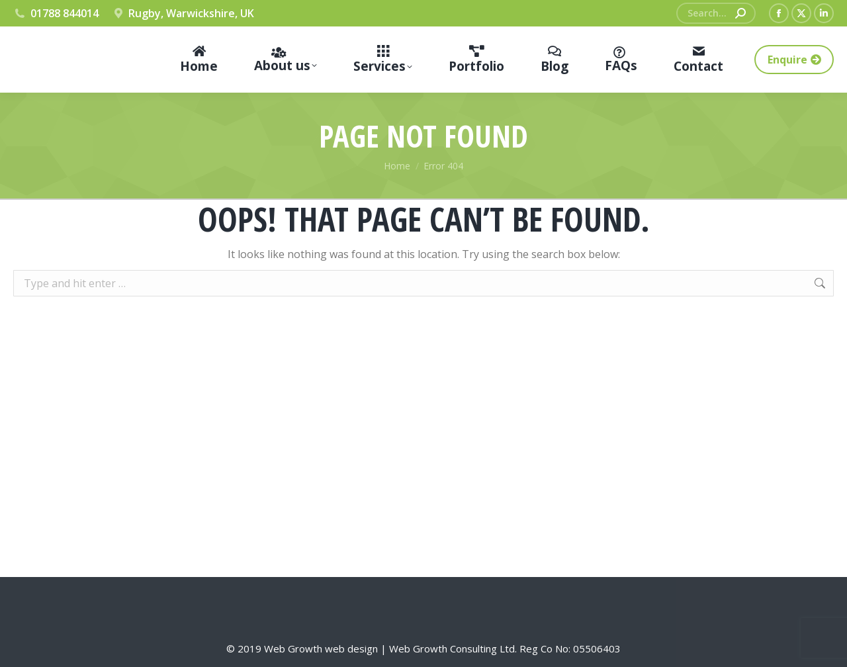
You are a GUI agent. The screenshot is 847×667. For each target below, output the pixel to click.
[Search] (716, 13)
